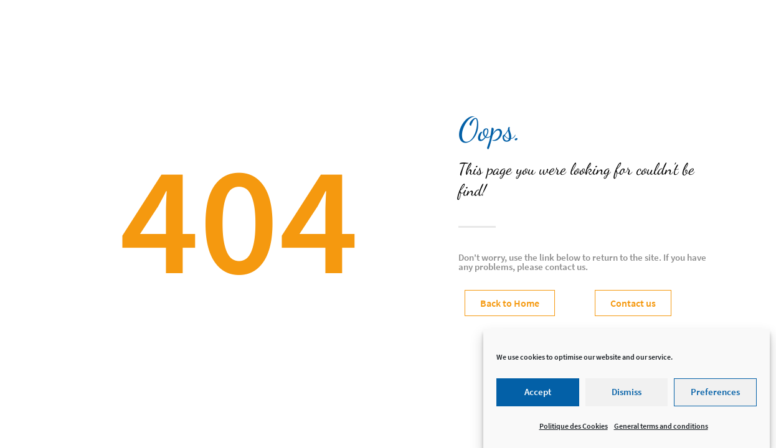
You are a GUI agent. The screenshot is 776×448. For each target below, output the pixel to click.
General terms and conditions (661, 429)
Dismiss (626, 395)
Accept (537, 395)
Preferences (715, 395)
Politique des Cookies (573, 429)
